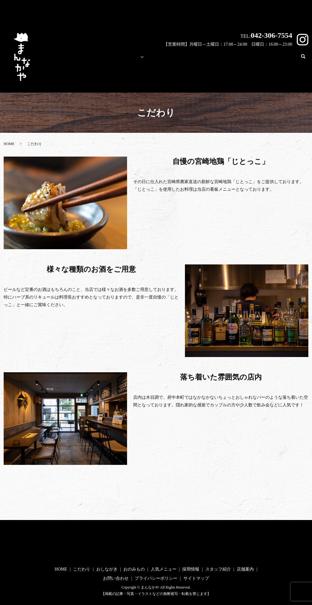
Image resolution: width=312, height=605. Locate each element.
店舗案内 (248, 57)
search (305, 59)
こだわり (96, 57)
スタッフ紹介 (217, 57)
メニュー (123, 57)
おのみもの (134, 569)
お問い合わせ (280, 57)
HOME (70, 57)
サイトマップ (196, 578)
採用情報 (185, 57)
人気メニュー (154, 57)
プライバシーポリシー (156, 578)
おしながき (107, 569)
